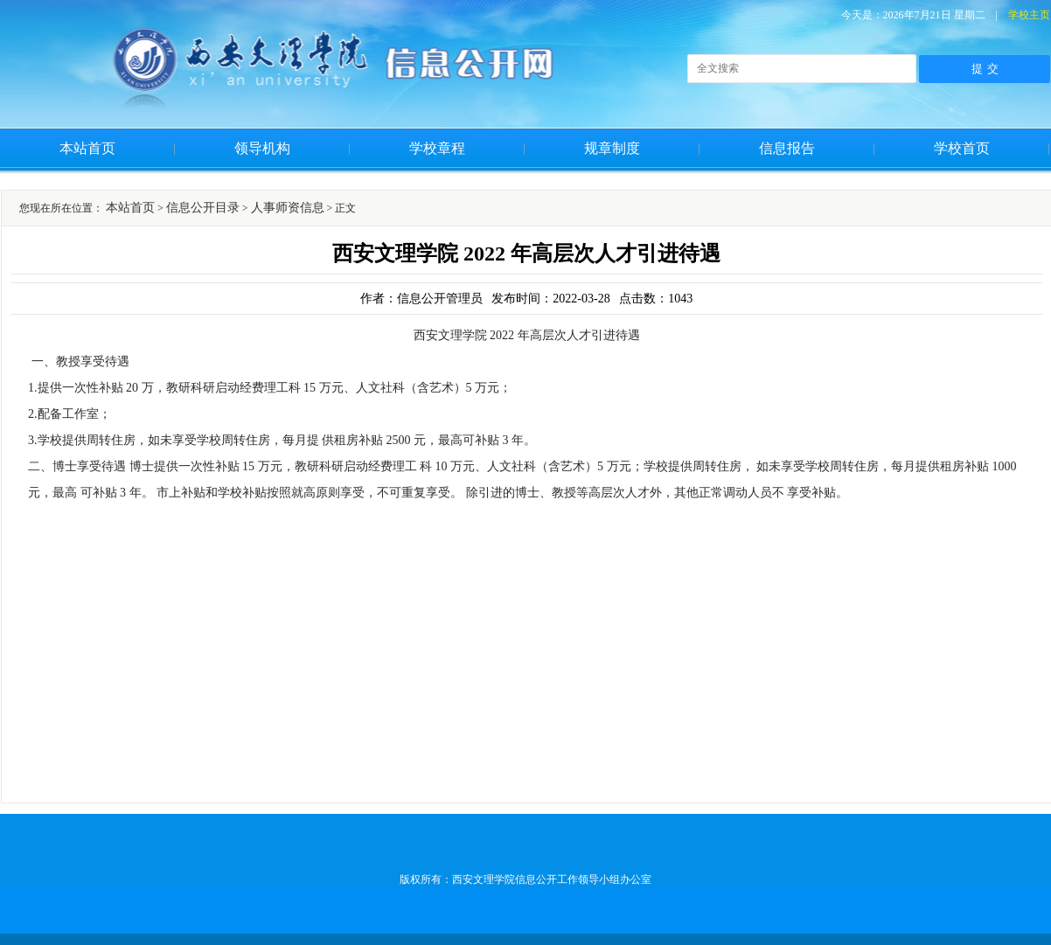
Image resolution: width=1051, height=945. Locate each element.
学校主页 (1029, 15)
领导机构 (262, 148)
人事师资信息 (287, 207)
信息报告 (787, 148)
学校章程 (437, 148)
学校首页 (962, 148)
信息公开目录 (203, 207)
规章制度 (612, 148)
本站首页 (87, 148)
